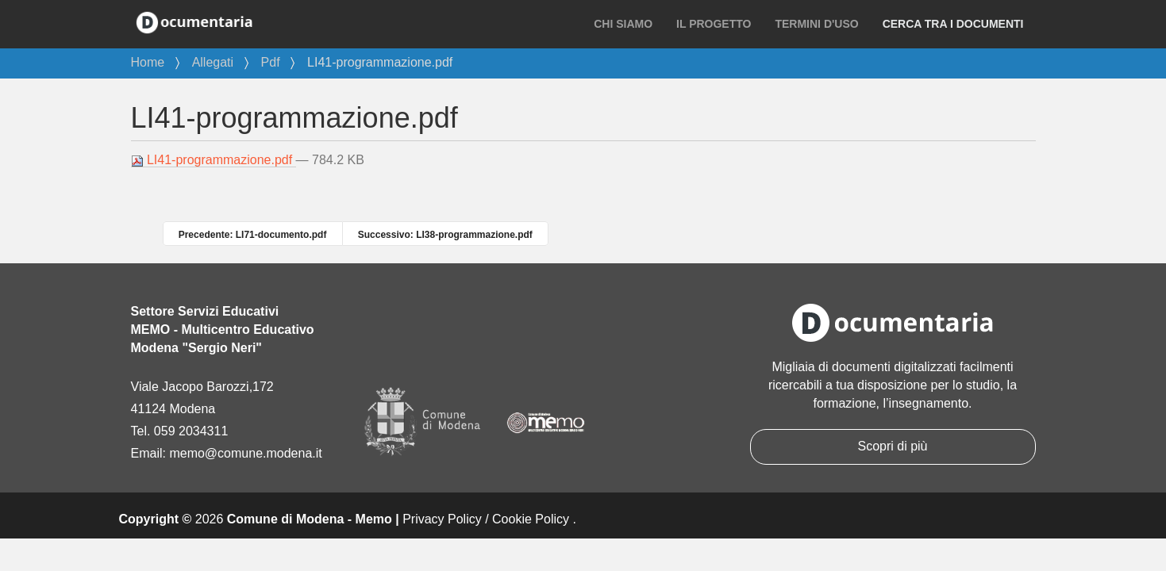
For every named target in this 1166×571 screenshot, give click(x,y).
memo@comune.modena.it (245, 453)
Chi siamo (623, 23)
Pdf (270, 62)
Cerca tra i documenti (953, 23)
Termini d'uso (816, 23)
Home (148, 62)
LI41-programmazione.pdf (213, 160)
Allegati (212, 62)
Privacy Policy (442, 519)
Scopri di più (892, 446)
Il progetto (713, 23)
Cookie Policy (530, 519)
